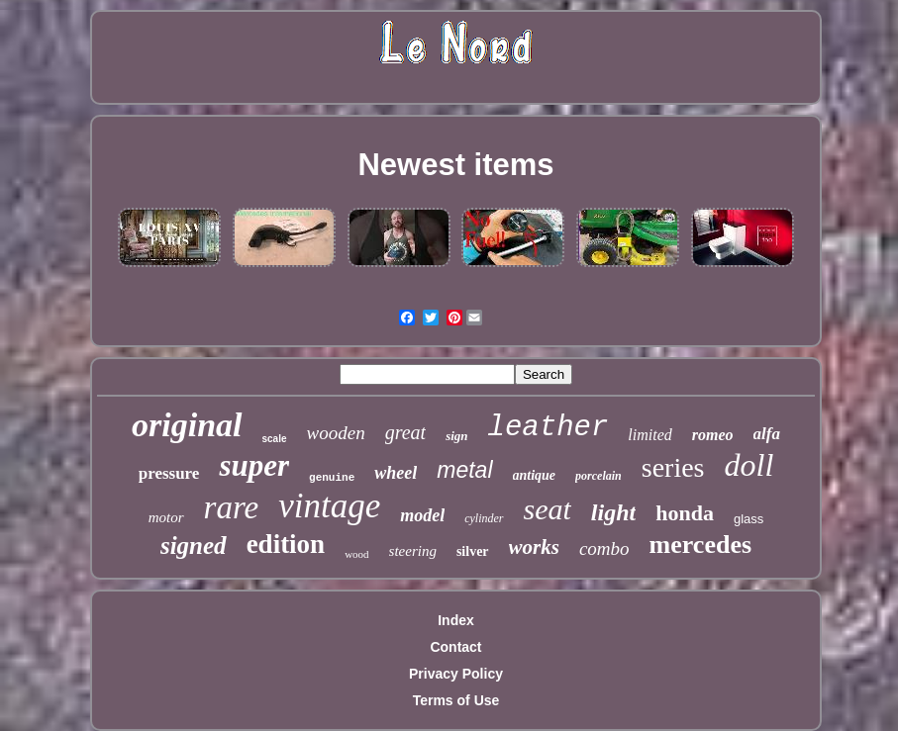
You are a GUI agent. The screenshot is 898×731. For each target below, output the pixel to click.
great (405, 432)
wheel (395, 473)
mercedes (700, 544)
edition (286, 544)
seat (547, 509)
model (422, 515)
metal (464, 470)
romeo (713, 434)
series (673, 467)
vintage (329, 506)
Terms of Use (456, 700)
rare (231, 507)
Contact (455, 647)
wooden (336, 432)
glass (748, 518)
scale (274, 438)
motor (166, 517)
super (254, 465)
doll (749, 465)
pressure (169, 473)
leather (548, 427)
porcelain (598, 476)
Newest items (455, 164)
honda (684, 513)
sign (456, 435)
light (613, 512)
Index (456, 620)
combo (604, 548)
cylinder (483, 518)
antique (534, 475)
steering (413, 551)
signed (193, 545)
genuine (331, 478)
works (534, 547)
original (187, 425)
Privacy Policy (456, 674)
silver (472, 551)
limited (649, 434)
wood (356, 554)
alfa (766, 433)
